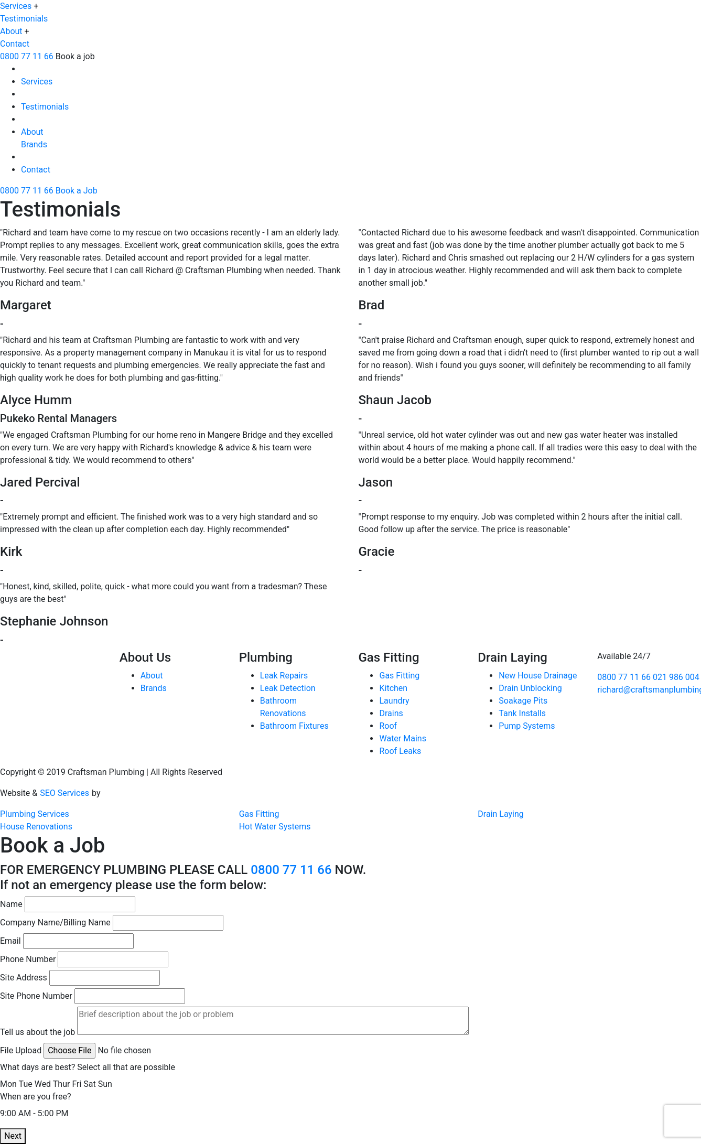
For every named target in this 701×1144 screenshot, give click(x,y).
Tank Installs (522, 713)
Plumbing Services (34, 814)
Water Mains (402, 738)
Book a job (75, 56)
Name (11, 904)
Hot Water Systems (275, 827)
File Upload (20, 1050)
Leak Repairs (284, 676)
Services (15, 6)
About (11, 31)
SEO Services (64, 793)
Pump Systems (527, 726)
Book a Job (77, 191)
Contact (14, 44)
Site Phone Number (36, 996)
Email (10, 941)
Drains (391, 713)
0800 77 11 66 (26, 56)
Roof (388, 726)
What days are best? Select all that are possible (87, 1067)
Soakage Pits (523, 701)
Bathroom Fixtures (294, 726)
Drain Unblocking (530, 688)
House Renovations (36, 827)
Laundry (394, 701)
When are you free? (35, 1097)
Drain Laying (501, 814)
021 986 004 (676, 677)
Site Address (23, 978)
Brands (34, 144)
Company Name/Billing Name (55, 922)
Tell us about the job (37, 1032)
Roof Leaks (400, 751)
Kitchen (393, 688)
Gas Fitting (399, 676)
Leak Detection (288, 688)
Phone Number (28, 959)
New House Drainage (538, 676)
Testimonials (24, 19)
